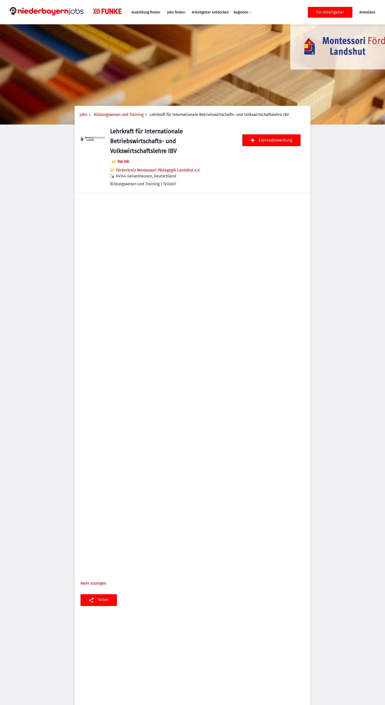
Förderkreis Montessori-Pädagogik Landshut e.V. (158, 170)
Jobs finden (176, 12)
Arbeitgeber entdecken (210, 12)
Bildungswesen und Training (119, 114)
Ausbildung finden (145, 12)
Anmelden (367, 12)
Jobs (83, 114)
